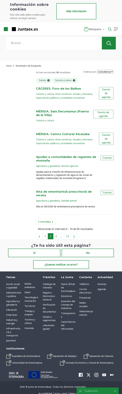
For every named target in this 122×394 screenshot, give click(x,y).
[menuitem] (23, 356)
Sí (34, 253)
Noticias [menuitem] (102, 284)
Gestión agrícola (69, 165)
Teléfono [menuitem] (84, 284)
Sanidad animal (69, 200)
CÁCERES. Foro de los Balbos (58, 88)
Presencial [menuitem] (84, 297)
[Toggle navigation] (42, 29)
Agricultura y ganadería (48, 165)
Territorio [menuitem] (29, 305)
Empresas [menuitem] (11, 314)
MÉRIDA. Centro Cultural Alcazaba (63, 134)
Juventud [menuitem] (10, 340)
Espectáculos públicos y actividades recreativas (60, 97)
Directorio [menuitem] (66, 296)
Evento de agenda (106, 93)
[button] (94, 29)
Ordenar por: (89, 71)
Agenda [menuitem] (102, 289)
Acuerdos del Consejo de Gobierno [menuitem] (68, 305)
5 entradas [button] (47, 222)
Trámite (107, 158)
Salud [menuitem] (27, 292)
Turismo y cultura (45, 93)
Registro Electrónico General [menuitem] (49, 296)
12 (68, 236)
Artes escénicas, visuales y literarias (73, 93)
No (88, 253)
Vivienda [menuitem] (29, 328)
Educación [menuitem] (11, 309)
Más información (76, 11)
